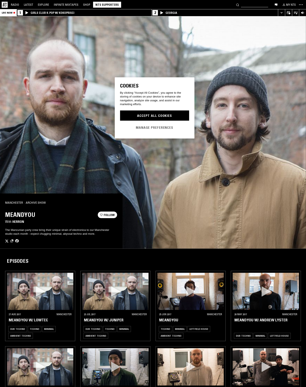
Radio (15, 5)
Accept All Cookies (154, 115)
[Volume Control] (302, 12)
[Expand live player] (281, 12)
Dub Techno (17, 329)
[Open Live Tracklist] (295, 12)
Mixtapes (66, 5)
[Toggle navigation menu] (301, 5)
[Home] (5, 5)
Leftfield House (198, 329)
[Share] (112, 203)
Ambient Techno (20, 335)
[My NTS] (288, 5)
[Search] (237, 4)
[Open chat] (276, 4)
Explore (43, 5)
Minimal (49, 329)
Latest (28, 5)
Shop (86, 5)
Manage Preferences (154, 127)
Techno (34, 329)
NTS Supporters (107, 5)
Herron (18, 221)
